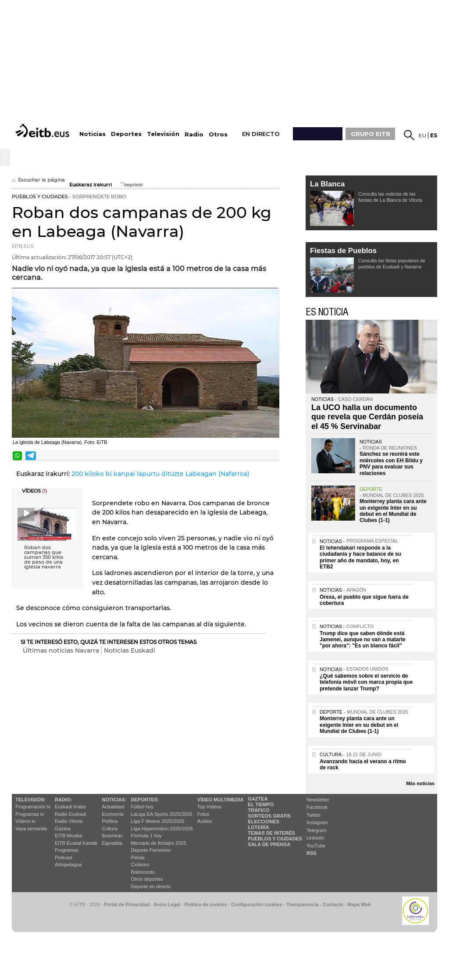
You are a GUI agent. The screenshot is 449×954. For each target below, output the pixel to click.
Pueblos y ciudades (275, 838)
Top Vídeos (209, 806)
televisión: (30, 799)
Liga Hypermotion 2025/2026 (162, 828)
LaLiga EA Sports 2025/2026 (161, 814)
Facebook (317, 807)
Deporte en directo (151, 886)
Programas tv (29, 814)
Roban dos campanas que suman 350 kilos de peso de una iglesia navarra (44, 557)
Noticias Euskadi (129, 650)
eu (422, 135)
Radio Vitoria (68, 821)
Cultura (109, 828)
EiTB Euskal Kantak (76, 843)
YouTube (315, 845)
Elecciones (263, 821)
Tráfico (258, 810)
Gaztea (62, 828)
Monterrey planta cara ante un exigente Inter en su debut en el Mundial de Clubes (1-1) (393, 510)
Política (110, 821)
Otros (218, 134)
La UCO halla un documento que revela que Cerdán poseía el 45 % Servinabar (367, 417)
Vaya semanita (31, 828)
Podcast (63, 857)
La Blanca (327, 184)
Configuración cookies (256, 904)
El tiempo (261, 804)
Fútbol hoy (142, 806)
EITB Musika (68, 835)
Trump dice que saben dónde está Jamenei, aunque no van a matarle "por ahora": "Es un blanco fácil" (362, 639)
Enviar (272, 455)
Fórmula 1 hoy (146, 835)
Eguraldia (112, 843)
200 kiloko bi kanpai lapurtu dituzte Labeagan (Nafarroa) (160, 474)
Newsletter (317, 799)
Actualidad (113, 806)
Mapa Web (359, 904)
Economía (113, 814)
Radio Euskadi (70, 814)
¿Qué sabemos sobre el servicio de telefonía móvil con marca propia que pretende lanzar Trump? (366, 682)
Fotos (203, 814)
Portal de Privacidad (127, 904)
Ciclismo (140, 864)
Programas (66, 850)
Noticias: (114, 799)
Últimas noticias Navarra (61, 650)
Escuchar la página (38, 180)
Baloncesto (143, 872)
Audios (204, 821)
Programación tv (32, 806)
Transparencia (302, 904)
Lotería (258, 827)
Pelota (138, 857)
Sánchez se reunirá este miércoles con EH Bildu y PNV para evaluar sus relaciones (391, 463)
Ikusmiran (112, 835)
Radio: (63, 799)
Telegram (316, 830)
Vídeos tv (25, 821)
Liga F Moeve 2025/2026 (158, 821)
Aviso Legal (167, 904)
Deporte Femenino (151, 850)
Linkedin (315, 837)
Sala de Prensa (269, 844)
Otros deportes (147, 879)
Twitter (313, 815)
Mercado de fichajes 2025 (158, 843)
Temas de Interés (271, 833)
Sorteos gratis (269, 815)
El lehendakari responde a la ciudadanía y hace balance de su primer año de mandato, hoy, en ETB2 (360, 557)
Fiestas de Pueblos (343, 251)
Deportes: (145, 799)
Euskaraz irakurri (90, 185)
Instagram (317, 822)
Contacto (333, 904)
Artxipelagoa (68, 864)
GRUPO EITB (370, 133)
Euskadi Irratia (70, 806)
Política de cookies (205, 904)
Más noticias (420, 783)
